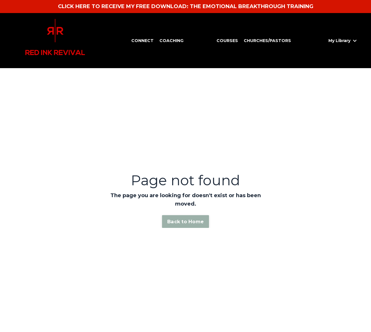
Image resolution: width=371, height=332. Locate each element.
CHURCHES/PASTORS (267, 40)
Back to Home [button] (185, 221)
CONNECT (142, 40)
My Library (342, 40)
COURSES (227, 40)
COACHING (171, 40)
